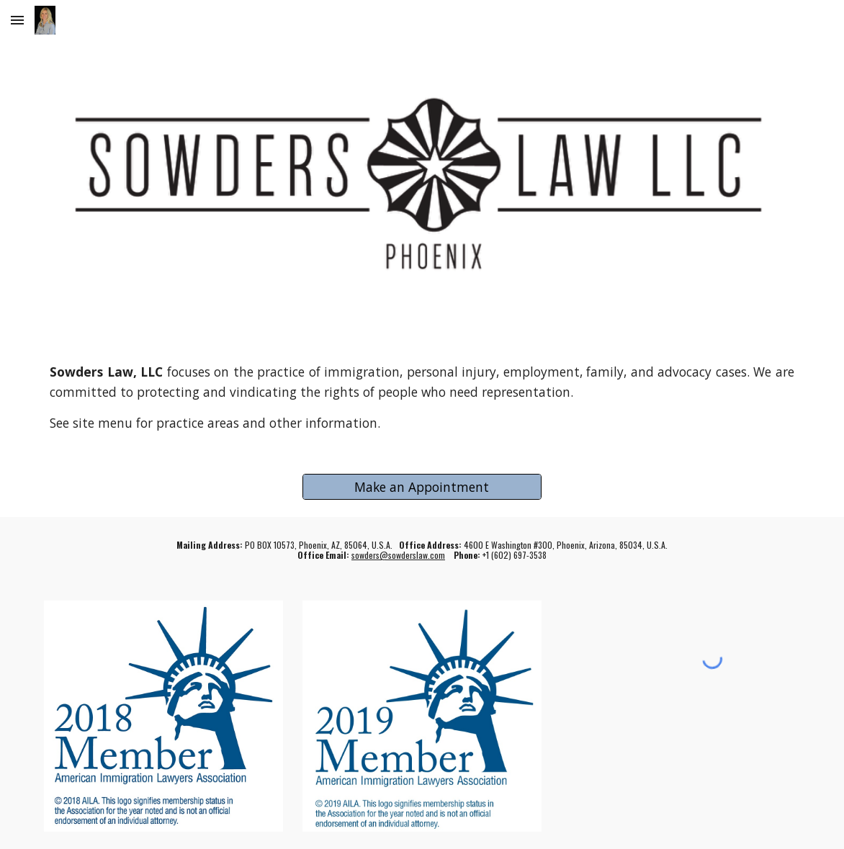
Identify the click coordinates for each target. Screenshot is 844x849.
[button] (17, 20)
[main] (421, 397)
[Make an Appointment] (422, 486)
